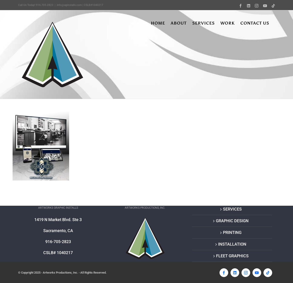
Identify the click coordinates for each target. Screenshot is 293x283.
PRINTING (232, 232)
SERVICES (232, 209)
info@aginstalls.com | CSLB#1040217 (80, 5)
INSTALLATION (232, 244)
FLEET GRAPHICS (232, 255)
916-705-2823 (58, 241)
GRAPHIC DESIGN (232, 220)
